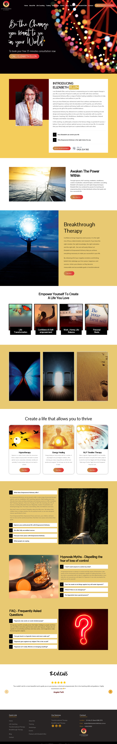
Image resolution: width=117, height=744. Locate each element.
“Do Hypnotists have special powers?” (77, 592)
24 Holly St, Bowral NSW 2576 (94, 718)
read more (69, 273)
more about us (76, 197)
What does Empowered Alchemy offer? (26, 490)
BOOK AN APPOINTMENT (62, 148)
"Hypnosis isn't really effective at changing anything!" (31, 644)
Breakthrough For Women (105, 5)
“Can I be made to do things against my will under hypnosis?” (84, 582)
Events (62, 5)
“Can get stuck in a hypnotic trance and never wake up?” (32, 633)
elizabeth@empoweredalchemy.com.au (94, 721)
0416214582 (88, 724)
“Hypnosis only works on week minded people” (29, 618)
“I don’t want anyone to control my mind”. (78, 564)
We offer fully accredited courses (24, 528)
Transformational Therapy (17, 724)
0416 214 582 (83, 148)
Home (26, 5)
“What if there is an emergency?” (75, 587)
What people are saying (21, 538)
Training (48, 5)
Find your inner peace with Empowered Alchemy (29, 533)
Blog (67, 5)
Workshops (55, 5)
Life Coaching (40, 5)
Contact (90, 5)
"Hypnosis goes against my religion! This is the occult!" (31, 639)
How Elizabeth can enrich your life (68, 135)
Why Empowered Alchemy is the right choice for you (74, 140)
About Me (32, 5)
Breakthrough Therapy (16, 727)
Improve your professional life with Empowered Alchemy (32, 522)
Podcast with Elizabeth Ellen (78, 5)
